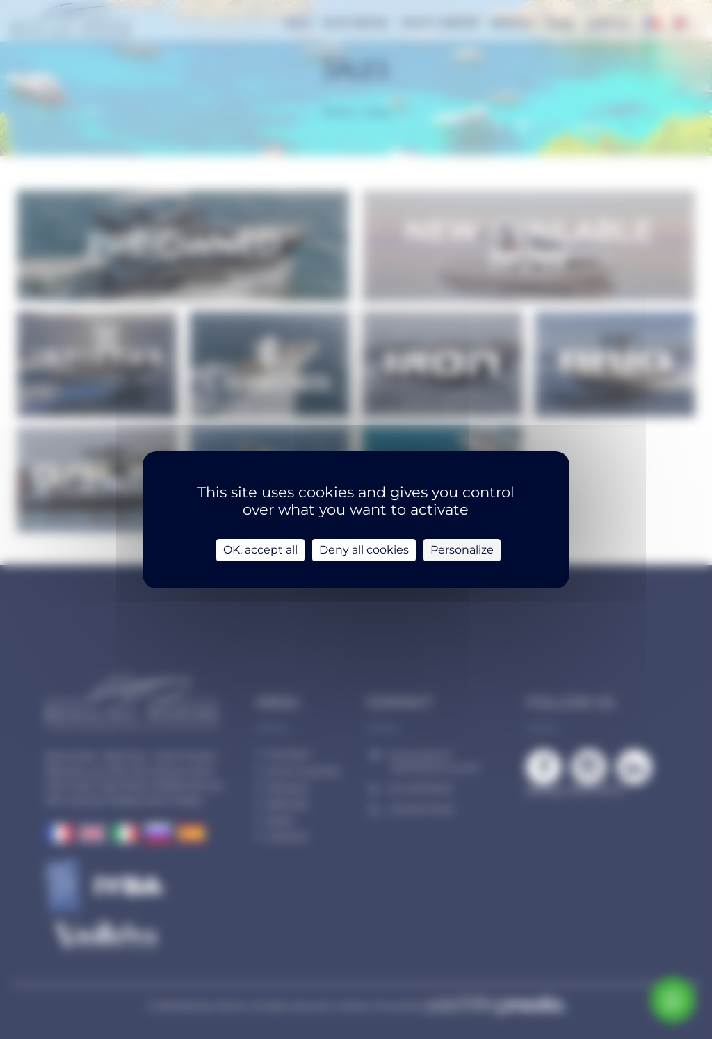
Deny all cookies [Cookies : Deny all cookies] (364, 549)
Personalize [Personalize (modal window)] (462, 549)
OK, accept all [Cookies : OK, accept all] (260, 549)
